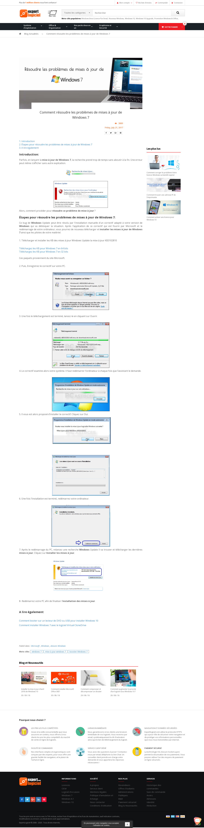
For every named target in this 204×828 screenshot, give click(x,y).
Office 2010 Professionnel (33, 41)
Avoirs (150, 795)
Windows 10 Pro (56, 41)
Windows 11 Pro (29, 41)
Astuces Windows (58, 646)
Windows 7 (67, 795)
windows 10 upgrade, (145, 19)
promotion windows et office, (166, 19)
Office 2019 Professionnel (169, 56)
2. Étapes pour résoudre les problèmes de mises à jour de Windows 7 (55, 145)
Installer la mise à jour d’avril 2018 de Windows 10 (32, 690)
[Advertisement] (102, 48)
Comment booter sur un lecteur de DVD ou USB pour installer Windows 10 (58, 621)
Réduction (151, 806)
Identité (150, 802)
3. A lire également (29, 148)
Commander (163, 3)
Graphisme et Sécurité (105, 27)
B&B (120, 799)
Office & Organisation (55, 27)
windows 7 (37, 652)
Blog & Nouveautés (127, 806)
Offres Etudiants (126, 789)
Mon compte (124, 3)
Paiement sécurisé (153, 748)
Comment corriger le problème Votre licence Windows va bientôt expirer (162, 174)
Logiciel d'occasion (70, 792)
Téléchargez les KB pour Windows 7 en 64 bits (43, 249)
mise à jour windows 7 (55, 652)
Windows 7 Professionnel (114, 41)
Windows (45, 646)
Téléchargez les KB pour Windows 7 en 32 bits (43, 252)
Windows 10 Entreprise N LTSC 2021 (60, 57)
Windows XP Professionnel (142, 41)
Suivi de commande (156, 792)
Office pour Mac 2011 (112, 41)
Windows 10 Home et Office (88, 41)
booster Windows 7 (78, 652)
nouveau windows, (116, 19)
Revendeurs (124, 785)
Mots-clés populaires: (71, 19)
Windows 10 (68, 802)
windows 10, (130, 19)
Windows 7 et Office (166, 41)
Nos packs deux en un (82, 27)
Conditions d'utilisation (101, 806)
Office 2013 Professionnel (60, 41)
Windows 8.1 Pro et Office (60, 41)
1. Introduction (27, 141)
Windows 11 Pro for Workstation (30, 57)
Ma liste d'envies (144, 3)
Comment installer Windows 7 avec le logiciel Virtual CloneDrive (52, 626)
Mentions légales (98, 792)
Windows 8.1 (68, 799)
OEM (64, 789)
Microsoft (35, 646)
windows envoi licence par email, (94, 19)
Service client (96, 789)
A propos (94, 785)
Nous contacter (97, 802)
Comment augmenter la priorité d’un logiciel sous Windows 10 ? (123, 690)
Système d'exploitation (30, 27)
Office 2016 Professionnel (87, 41)
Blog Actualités (31, 34)
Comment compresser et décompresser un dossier (91, 690)
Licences (66, 785)
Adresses (151, 799)
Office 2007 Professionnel (141, 41)
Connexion (178, 3)
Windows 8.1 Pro (83, 41)
